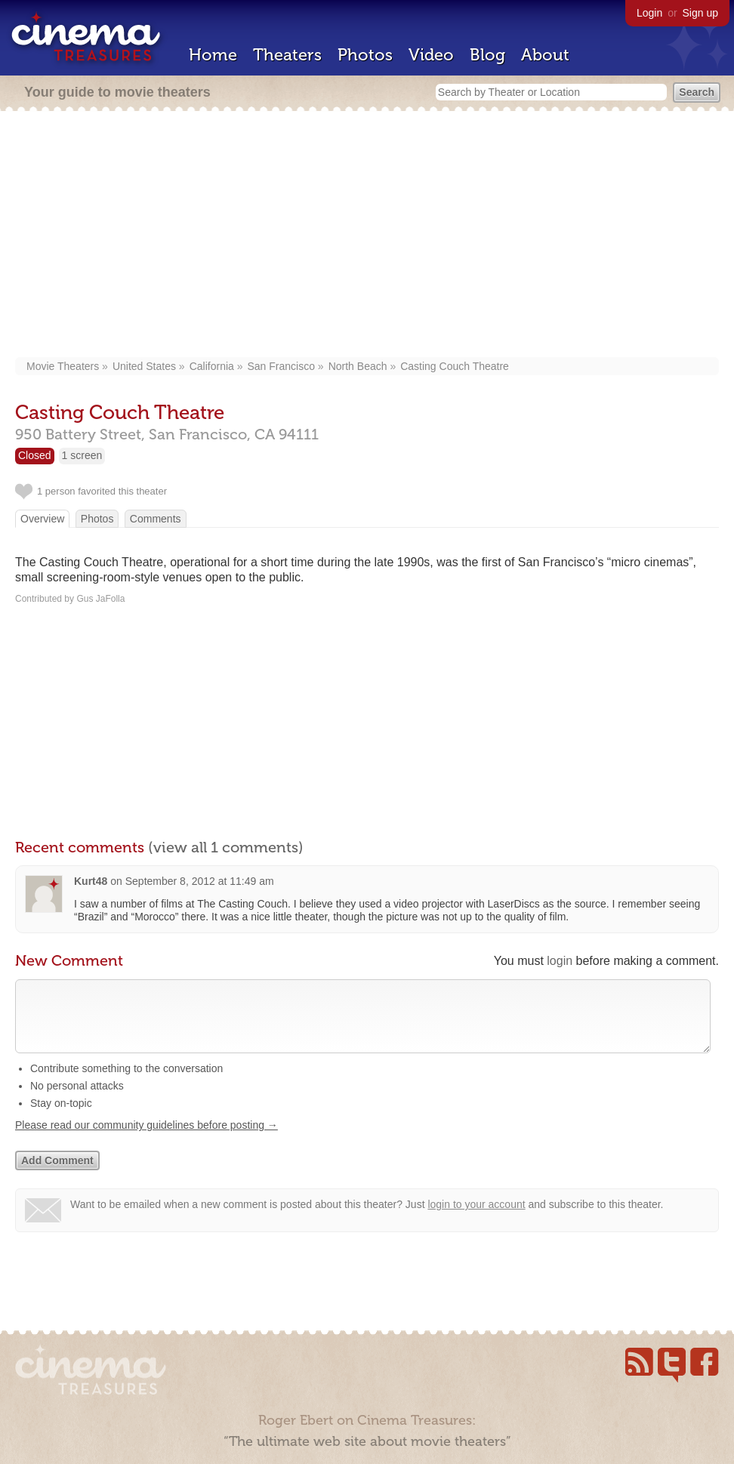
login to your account (476, 1219)
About (545, 55)
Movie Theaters (62, 366)
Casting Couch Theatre (454, 366)
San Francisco (281, 366)
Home (213, 55)
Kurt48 (90, 881)
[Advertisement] (367, 235)
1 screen (82, 455)
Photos (365, 55)
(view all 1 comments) (226, 847)
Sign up (700, 13)
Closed (34, 455)
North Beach (357, 366)
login (559, 960)
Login (649, 13)
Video (431, 55)
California (212, 366)
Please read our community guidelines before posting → (146, 1140)
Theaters (287, 55)
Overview (42, 519)
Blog (487, 55)
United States (144, 366)
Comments (155, 519)
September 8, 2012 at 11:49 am (199, 881)
